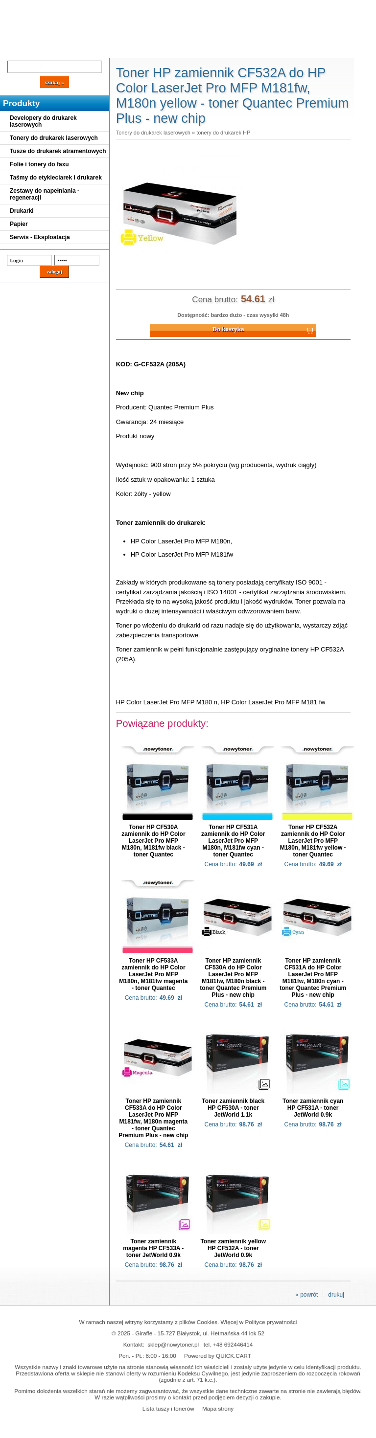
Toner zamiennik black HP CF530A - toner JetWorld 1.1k (233, 1108)
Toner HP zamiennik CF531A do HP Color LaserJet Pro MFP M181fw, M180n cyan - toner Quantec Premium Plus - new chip (313, 977)
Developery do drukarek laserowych (43, 121)
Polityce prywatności (271, 1322)
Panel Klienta (118, 50)
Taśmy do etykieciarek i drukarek (56, 177)
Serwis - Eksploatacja (40, 237)
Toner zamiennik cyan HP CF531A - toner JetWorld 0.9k (312, 1108)
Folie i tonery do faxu (39, 164)
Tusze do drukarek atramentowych (58, 151)
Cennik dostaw (59, 50)
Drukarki (22, 210)
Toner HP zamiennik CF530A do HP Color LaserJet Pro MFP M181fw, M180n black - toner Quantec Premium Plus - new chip (233, 977)
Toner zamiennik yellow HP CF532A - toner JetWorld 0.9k (233, 1248)
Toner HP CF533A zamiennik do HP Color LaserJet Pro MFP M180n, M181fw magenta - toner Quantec (153, 974)
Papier (19, 224)
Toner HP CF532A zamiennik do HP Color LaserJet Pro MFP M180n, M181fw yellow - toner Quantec (313, 841)
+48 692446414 (233, 1344)
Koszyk (265, 7)
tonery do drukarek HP (223, 132)
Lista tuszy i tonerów (168, 1408)
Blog (15, 50)
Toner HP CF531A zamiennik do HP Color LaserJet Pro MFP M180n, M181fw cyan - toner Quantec (233, 841)
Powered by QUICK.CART (217, 1355)
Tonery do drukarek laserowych (54, 138)
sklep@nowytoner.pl (173, 1344)
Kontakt (166, 50)
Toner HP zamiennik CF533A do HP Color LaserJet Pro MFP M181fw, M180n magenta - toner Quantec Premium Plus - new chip (153, 1118)
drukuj (336, 1294)
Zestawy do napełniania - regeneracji (44, 194)
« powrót (306, 1294)
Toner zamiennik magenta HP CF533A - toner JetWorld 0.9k (153, 1248)
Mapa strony (218, 1408)
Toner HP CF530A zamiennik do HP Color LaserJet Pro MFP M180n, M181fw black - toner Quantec (153, 841)
